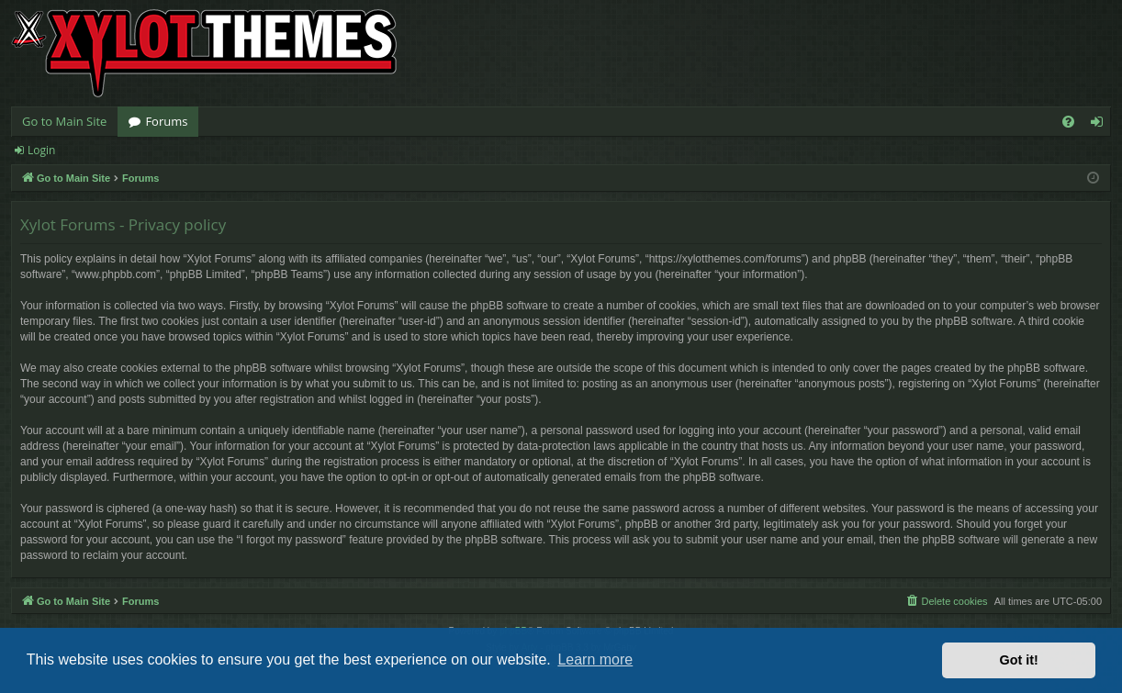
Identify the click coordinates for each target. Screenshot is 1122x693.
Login (41, 150)
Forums (166, 121)
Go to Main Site (64, 121)
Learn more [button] (595, 659)
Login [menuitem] (1100, 125)
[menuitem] (1068, 121)
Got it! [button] (1019, 660)
